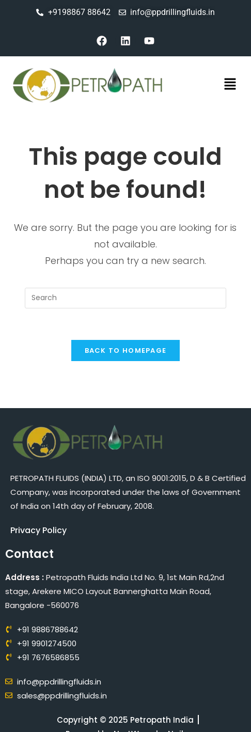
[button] (230, 85)
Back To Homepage (126, 350)
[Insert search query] (125, 298)
